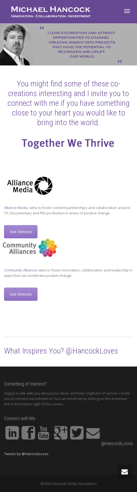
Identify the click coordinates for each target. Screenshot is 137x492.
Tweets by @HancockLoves (26, 453)
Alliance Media (16, 207)
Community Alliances (21, 270)
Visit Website (21, 231)
